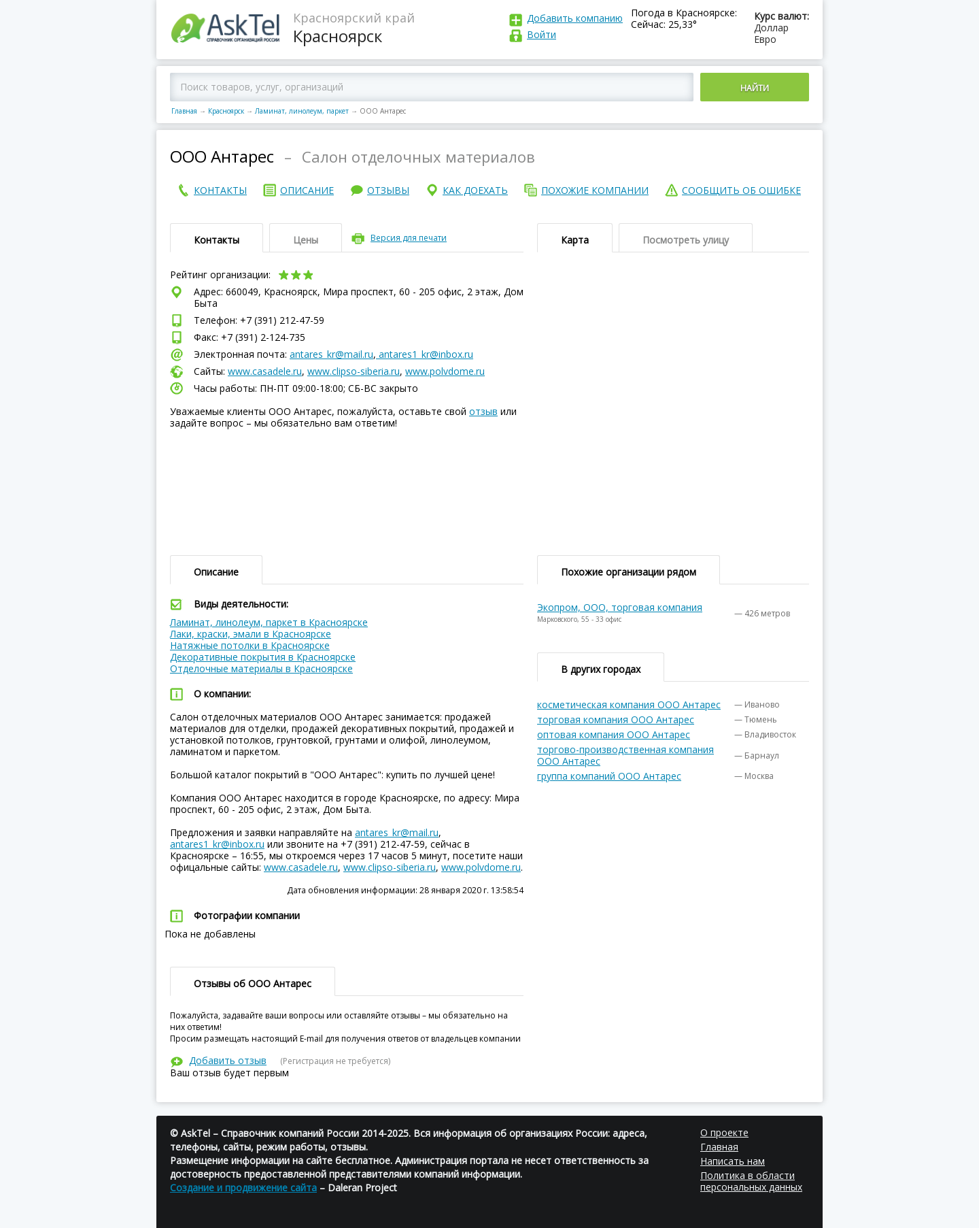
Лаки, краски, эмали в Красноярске (250, 633)
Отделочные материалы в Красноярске (261, 668)
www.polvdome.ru (445, 371)
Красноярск (226, 111)
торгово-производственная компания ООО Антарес (625, 755)
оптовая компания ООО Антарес (613, 734)
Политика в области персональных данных (751, 1181)
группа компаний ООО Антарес (609, 775)
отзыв (483, 411)
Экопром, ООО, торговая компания (619, 607)
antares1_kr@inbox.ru (424, 354)
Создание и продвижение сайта (243, 1187)
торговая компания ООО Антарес (615, 719)
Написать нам (732, 1161)
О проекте (724, 1132)
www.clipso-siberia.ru (353, 371)
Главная (184, 111)
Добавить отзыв (228, 1060)
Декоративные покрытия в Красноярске (263, 656)
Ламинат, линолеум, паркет (302, 111)
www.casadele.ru (265, 371)
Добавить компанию (575, 18)
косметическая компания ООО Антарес (629, 704)
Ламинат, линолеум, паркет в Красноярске (269, 622)
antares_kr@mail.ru (331, 354)
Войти (541, 34)
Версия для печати (409, 238)
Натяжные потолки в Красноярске (250, 645)
